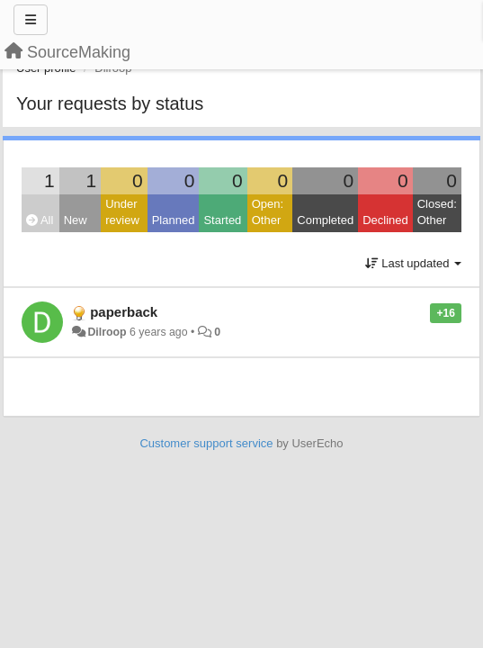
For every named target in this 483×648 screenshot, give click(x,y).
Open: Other (267, 212)
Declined (385, 220)
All (39, 220)
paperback (123, 312)
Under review (122, 212)
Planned (173, 220)
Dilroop (106, 332)
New (75, 220)
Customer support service (206, 443)
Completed (325, 220)
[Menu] (30, 19)
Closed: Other (437, 212)
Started (222, 220)
